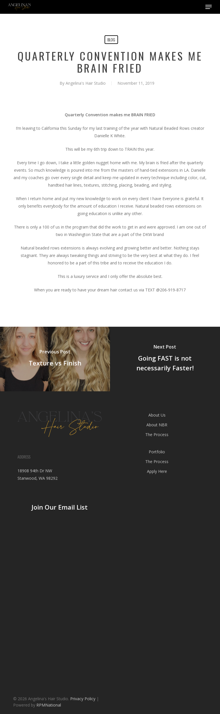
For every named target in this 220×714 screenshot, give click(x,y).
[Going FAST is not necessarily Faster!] (165, 359)
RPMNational (48, 705)
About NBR (156, 424)
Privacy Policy (82, 698)
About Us (157, 415)
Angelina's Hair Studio (86, 83)
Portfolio (157, 451)
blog (111, 39)
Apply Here (157, 471)
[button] (208, 7)
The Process (156, 434)
